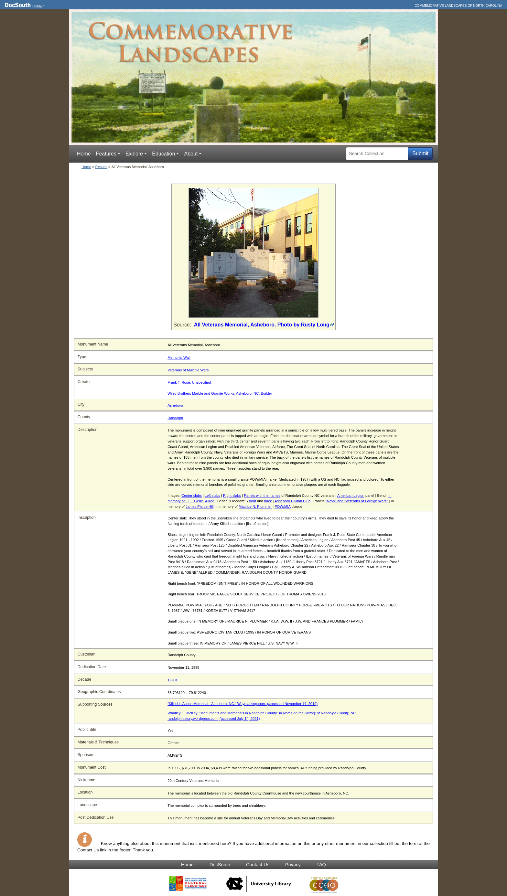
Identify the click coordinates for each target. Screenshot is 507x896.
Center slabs (191, 495)
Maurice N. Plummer (255, 506)
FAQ (321, 864)
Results (101, 167)
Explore (134, 153)
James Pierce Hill (199, 506)
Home (37, 6)
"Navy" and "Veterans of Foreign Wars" (357, 501)
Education (163, 153)
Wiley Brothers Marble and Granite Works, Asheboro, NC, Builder (219, 393)
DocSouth (220, 864)
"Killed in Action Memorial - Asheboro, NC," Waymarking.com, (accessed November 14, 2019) (242, 704)
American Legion (350, 495)
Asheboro (175, 405)
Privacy (293, 864)
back (268, 501)
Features (106, 153)
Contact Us (257, 864)
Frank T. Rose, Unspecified (189, 382)
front (252, 501)
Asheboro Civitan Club (292, 501)
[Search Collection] (377, 153)
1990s (172, 680)
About (191, 153)
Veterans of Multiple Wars (188, 370)
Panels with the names (262, 495)
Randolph (175, 418)
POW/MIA (282, 506)
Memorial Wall (178, 357)
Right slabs (232, 495)
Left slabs (212, 495)
